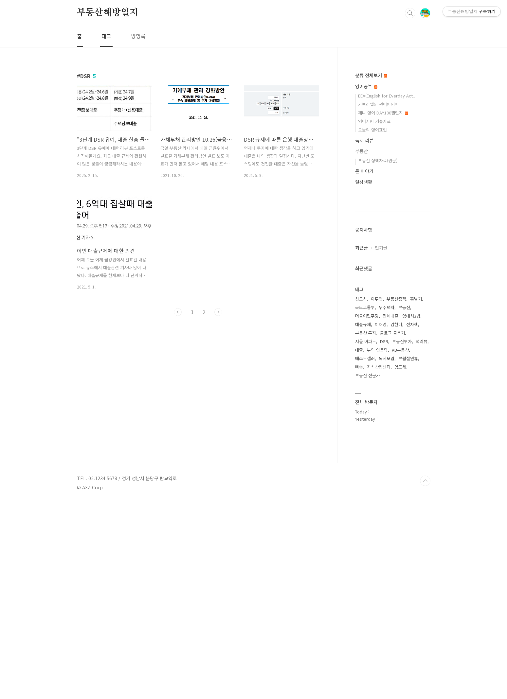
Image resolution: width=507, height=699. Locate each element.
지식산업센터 (378, 563)
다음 (218, 312)
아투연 (377, 495)
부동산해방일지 (107, 12)
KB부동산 (400, 546)
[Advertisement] (198, 381)
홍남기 (416, 495)
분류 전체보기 (371, 75)
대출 (359, 546)
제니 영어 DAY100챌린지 (383, 113)
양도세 (400, 563)
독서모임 (386, 554)
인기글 (381, 444)
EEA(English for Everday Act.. (386, 96)
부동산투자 (402, 537)
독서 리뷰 (364, 140)
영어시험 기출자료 (374, 121)
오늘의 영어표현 (372, 130)
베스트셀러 (365, 554)
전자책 (412, 520)
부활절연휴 (408, 554)
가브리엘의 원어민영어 (378, 104)
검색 (410, 13)
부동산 (361, 151)
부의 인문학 (377, 546)
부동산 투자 (365, 529)
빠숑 (359, 563)
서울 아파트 (365, 537)
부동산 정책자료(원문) (377, 160)
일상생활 (363, 182)
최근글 (361, 444)
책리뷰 (421, 537)
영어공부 (366, 86)
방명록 (138, 36)
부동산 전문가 (367, 571)
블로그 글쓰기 (392, 529)
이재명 (381, 520)
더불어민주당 (367, 512)
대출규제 (363, 520)
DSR (384, 537)
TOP (425, 677)
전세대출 (390, 512)
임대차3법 (411, 512)
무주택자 (386, 503)
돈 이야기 (364, 171)
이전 (178, 312)
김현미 (396, 520)
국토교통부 (365, 503)
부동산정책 (396, 495)
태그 (106, 36)
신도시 (361, 495)
